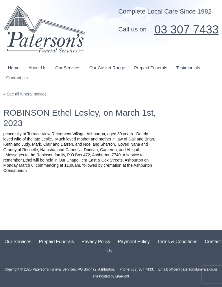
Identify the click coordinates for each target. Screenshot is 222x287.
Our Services (67, 67)
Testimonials (188, 67)
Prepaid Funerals (150, 67)
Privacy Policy (96, 241)
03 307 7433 (186, 29)
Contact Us (17, 77)
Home (14, 67)
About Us (38, 67)
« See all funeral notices (25, 94)
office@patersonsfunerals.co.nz (193, 269)
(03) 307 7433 (142, 269)
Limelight (121, 276)
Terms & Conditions (177, 241)
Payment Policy (134, 241)
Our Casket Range (107, 67)
